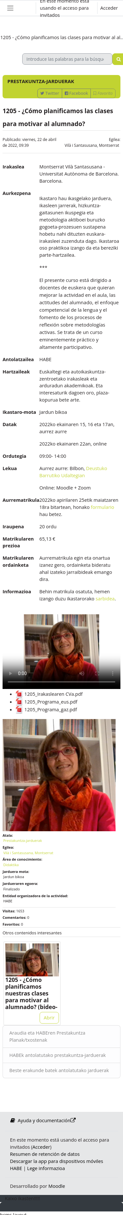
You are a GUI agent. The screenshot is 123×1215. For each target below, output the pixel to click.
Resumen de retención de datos (45, 1154)
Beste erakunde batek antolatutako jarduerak (59, 1070)
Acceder (109, 8)
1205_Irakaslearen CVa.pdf (48, 694)
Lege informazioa (46, 1168)
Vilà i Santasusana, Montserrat (92, 145)
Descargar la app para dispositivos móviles (56, 1161)
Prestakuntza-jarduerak (22, 840)
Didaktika (11, 864)
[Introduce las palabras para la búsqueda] (67, 59)
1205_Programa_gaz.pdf (46, 709)
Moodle (56, 1186)
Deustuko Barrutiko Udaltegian (73, 471)
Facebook (76, 93)
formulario (102, 507)
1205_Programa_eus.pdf (46, 701)
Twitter (49, 93)
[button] (24, 8)
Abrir (49, 1017)
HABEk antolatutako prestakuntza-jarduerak (57, 1055)
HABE (16, 1168)
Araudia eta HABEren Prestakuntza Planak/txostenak (47, 1036)
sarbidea (105, 598)
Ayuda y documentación (43, 1120)
